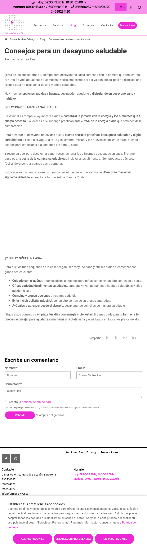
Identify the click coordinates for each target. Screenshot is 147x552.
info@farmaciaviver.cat (15, 493)
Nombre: (11, 368)
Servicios (58, 25)
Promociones (127, 25)
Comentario (13, 384)
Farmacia (40, 25)
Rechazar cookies (114, 538)
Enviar (20, 415)
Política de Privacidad (59, 408)
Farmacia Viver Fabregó (22, 39)
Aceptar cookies (32, 538)
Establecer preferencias (73, 538)
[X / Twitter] (116, 337)
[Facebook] (107, 337)
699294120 (9, 484)
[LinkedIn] (134, 337)
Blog (73, 25)
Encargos (88, 25)
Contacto (107, 25)
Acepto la (28, 402)
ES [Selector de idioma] (121, 7)
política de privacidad (36, 402)
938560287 (9, 479)
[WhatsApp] (125, 337)
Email (80, 368)
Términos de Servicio (90, 408)
